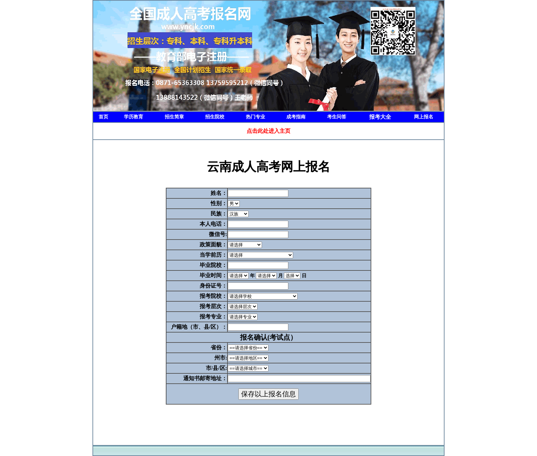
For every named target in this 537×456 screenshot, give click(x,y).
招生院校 (214, 116)
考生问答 (336, 116)
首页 (103, 116)
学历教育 (133, 116)
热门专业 (255, 116)
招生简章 (174, 116)
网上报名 (423, 116)
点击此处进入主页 (268, 131)
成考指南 (295, 116)
